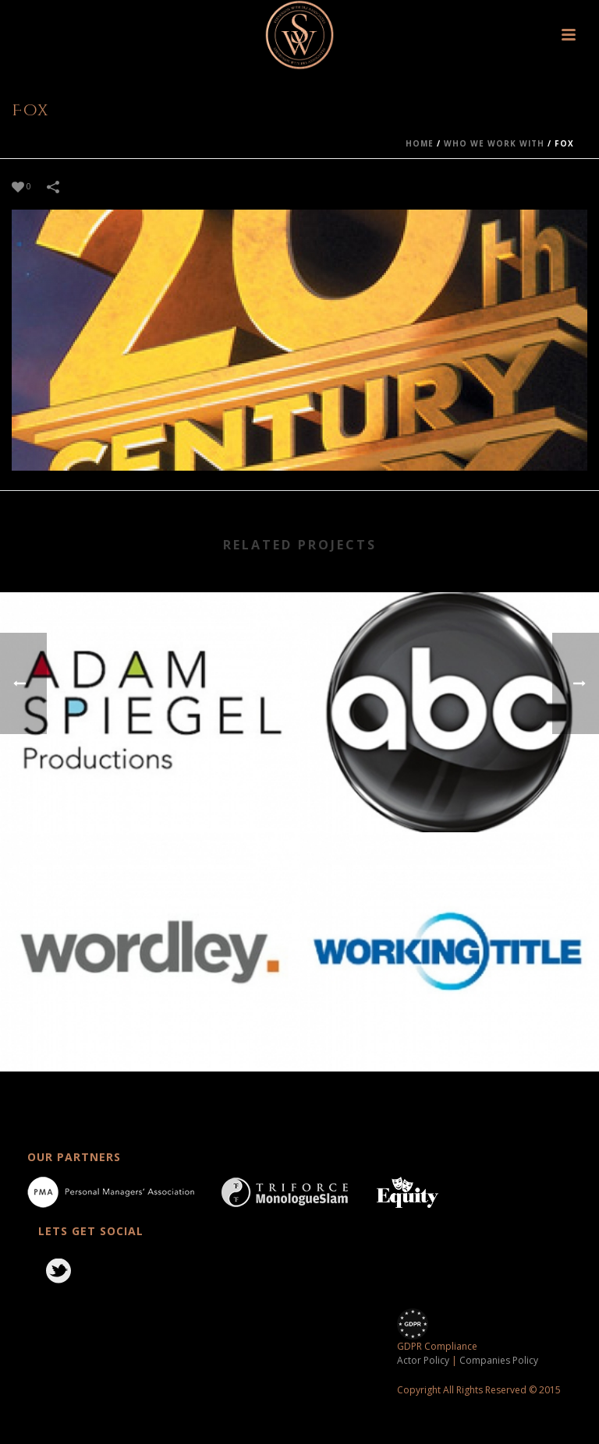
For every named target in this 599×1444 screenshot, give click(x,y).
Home (420, 143)
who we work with (494, 143)
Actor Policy (423, 1360)
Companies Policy (498, 1360)
